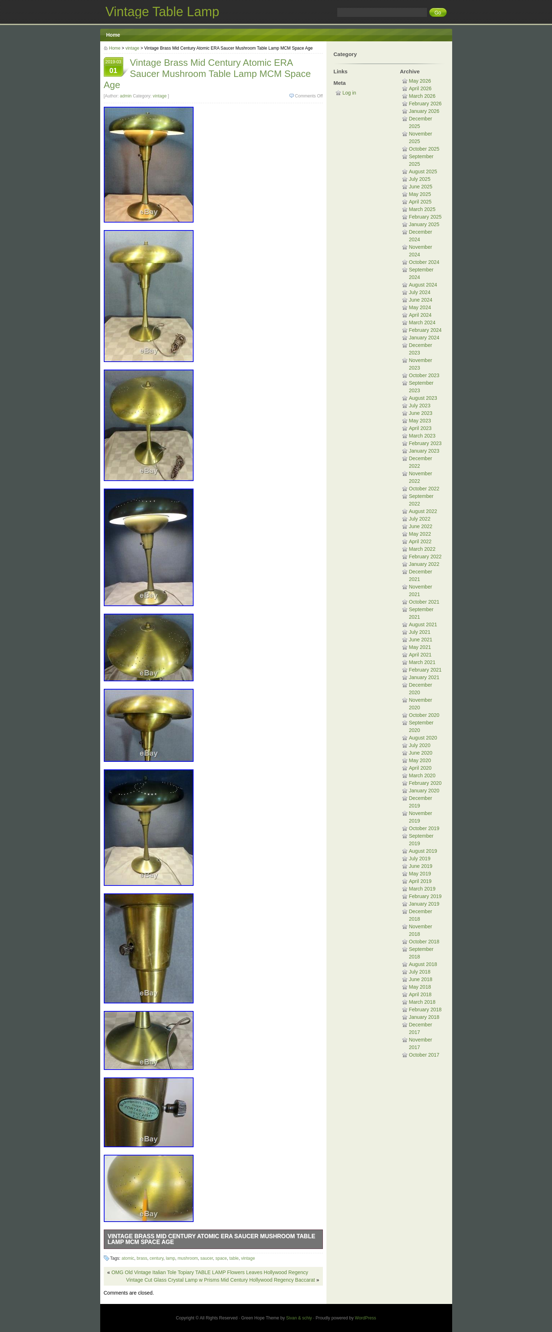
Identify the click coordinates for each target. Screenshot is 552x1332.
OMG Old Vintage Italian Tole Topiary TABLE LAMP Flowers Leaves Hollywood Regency (209, 1272)
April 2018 (420, 994)
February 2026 (425, 103)
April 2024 (420, 315)
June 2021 (420, 639)
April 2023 (420, 428)
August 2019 (423, 851)
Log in (349, 93)
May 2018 (420, 987)
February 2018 (425, 1009)
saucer (206, 1258)
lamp (170, 1258)
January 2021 (424, 677)
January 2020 (424, 790)
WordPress (365, 1317)
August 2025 (423, 171)
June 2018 (420, 979)
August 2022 (423, 511)
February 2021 (425, 670)
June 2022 (420, 526)
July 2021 (420, 632)
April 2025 (420, 202)
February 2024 (425, 330)
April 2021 (420, 655)
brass (142, 1258)
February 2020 (425, 783)
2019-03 (113, 67)
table (233, 1258)
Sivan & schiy (299, 1317)
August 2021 (423, 624)
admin (126, 96)
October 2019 (424, 828)
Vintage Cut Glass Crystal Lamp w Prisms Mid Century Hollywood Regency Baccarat (220, 1280)
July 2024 (420, 292)
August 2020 (423, 738)
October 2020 (424, 715)
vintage (132, 48)
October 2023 (424, 375)
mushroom (187, 1258)
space (221, 1258)
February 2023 (425, 443)
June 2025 (420, 186)
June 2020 (420, 753)
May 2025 (420, 194)
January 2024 (424, 337)
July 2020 (420, 745)
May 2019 (420, 873)
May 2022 (420, 534)
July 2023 (420, 405)
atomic (128, 1258)
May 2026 (420, 81)
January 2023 (424, 451)
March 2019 (422, 889)
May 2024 (420, 307)
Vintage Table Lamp (162, 11)
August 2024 (423, 285)
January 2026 (424, 111)
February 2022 (425, 556)
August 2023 (423, 398)
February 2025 (425, 217)
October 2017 (424, 1055)
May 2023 (420, 421)
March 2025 (422, 209)
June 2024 (420, 300)
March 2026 (422, 96)
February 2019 (425, 896)
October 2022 (424, 488)
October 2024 (424, 262)
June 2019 (420, 866)
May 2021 (420, 647)
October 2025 (424, 149)
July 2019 (420, 858)
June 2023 (420, 413)
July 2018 (420, 972)
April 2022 (420, 541)
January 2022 (424, 564)
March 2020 (422, 775)
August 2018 (423, 964)
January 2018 (424, 1017)
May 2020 (420, 760)
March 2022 (422, 549)
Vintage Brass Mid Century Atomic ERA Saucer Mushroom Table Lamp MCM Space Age (211, 1239)
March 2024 (422, 322)
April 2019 (420, 881)
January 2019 (424, 904)
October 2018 (424, 941)
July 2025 (420, 179)
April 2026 (420, 88)
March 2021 (422, 662)
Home (113, 35)
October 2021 (424, 602)
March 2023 (422, 436)
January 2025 (424, 224)
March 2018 (422, 1002)
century (156, 1258)
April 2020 (420, 768)
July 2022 (420, 519)
